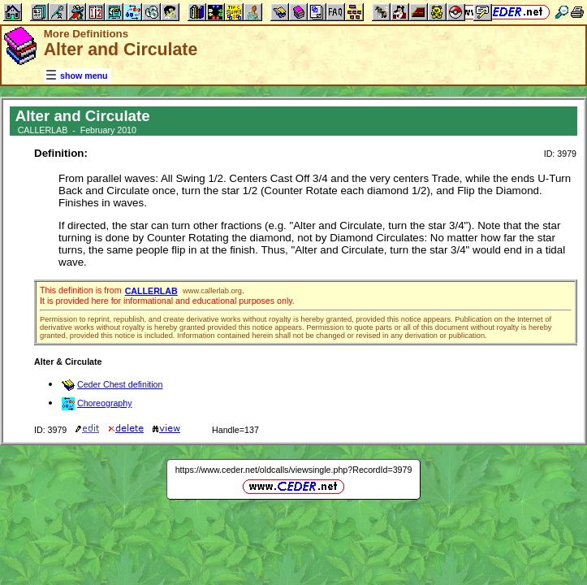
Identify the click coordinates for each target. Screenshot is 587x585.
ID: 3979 (560, 153)
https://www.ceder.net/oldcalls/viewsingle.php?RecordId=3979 (293, 469)
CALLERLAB (151, 291)
